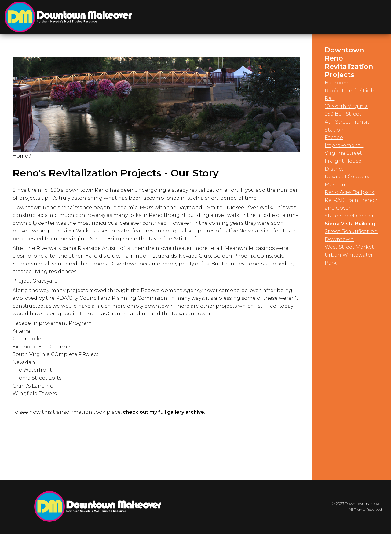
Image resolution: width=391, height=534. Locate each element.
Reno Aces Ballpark (349, 192)
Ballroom (337, 83)
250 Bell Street (343, 114)
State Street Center (349, 216)
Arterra (21, 331)
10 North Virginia (346, 106)
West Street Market (349, 247)
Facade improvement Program (52, 323)
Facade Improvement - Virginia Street (344, 145)
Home (20, 156)
